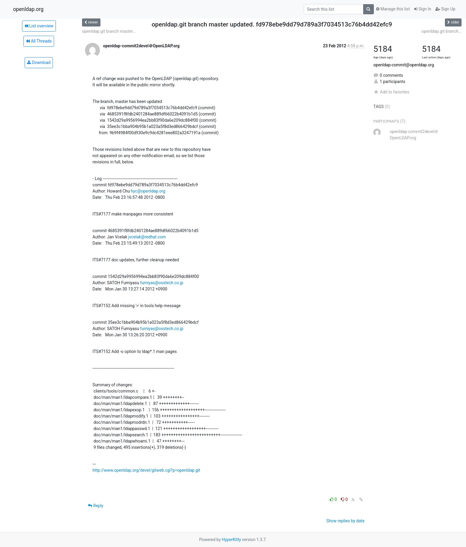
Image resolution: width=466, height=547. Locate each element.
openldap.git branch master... (109, 31)
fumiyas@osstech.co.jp (161, 282)
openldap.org (28, 9)
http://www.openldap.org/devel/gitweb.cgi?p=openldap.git (146, 470)
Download (39, 62)
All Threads (38, 41)
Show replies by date (345, 520)
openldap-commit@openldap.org (403, 64)
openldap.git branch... (441, 31)
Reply (95, 505)
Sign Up (445, 9)
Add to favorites (391, 92)
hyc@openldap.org (148, 191)
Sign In (422, 9)
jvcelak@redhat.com (147, 237)
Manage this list (393, 9)
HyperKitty (231, 539)
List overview (38, 26)
